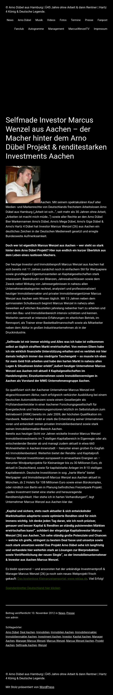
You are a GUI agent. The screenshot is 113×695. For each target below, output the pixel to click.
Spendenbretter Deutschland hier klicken (33, 588)
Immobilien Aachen (62, 632)
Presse (70, 613)
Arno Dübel (12, 632)
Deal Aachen (27, 632)
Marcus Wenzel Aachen (80, 640)
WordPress (46, 687)
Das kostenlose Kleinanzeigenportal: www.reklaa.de (52, 578)
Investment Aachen (49, 636)
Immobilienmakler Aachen (21, 636)
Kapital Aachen (82, 636)
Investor (67, 636)
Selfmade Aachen (26, 645)
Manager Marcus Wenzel (30, 640)
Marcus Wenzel (56, 640)
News (62, 613)
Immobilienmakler (85, 632)
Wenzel (42, 645)
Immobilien (43, 632)
